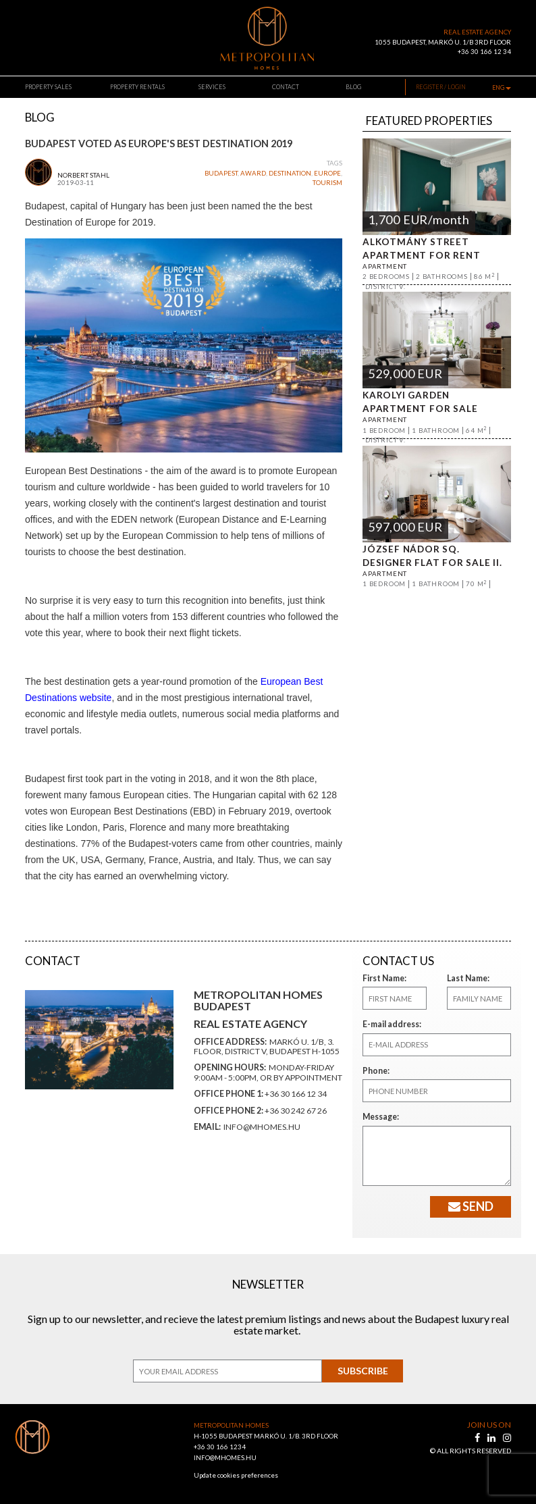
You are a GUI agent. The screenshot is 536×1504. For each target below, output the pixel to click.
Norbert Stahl (83, 175)
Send (470, 1206)
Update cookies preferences (236, 1475)
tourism (327, 182)
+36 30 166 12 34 (484, 51)
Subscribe (363, 1370)
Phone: (375, 1070)
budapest (221, 173)
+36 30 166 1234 (220, 1447)
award (253, 173)
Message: (379, 1116)
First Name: (382, 978)
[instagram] (507, 1437)
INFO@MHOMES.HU (225, 1457)
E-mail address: (389, 1024)
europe (327, 173)
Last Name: (466, 978)
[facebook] (478, 1437)
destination (290, 173)
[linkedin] (492, 1437)
